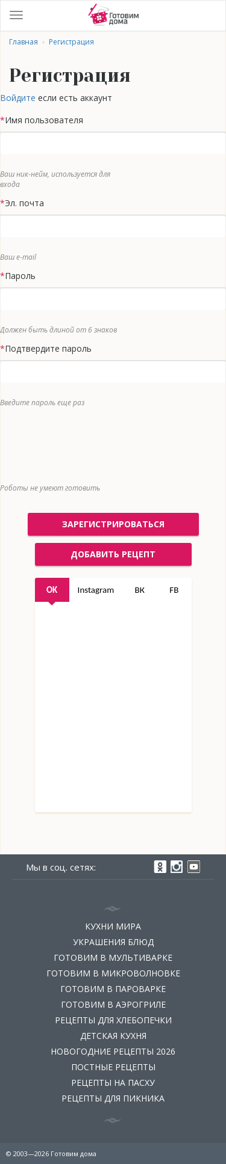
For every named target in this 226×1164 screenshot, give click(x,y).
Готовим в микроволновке (113, 973)
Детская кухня (113, 1035)
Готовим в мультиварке (113, 957)
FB (173, 589)
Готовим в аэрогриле (113, 1004)
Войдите (18, 97)
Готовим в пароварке (113, 988)
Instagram (96, 589)
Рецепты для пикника (113, 1098)
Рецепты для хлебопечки (113, 1020)
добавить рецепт (113, 554)
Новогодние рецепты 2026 (113, 1051)
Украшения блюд (113, 942)
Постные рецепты (113, 1067)
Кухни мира (113, 926)
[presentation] (104, 442)
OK (51, 589)
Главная (23, 42)
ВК (140, 589)
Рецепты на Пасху (113, 1082)
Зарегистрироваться (113, 524)
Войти (210, 16)
